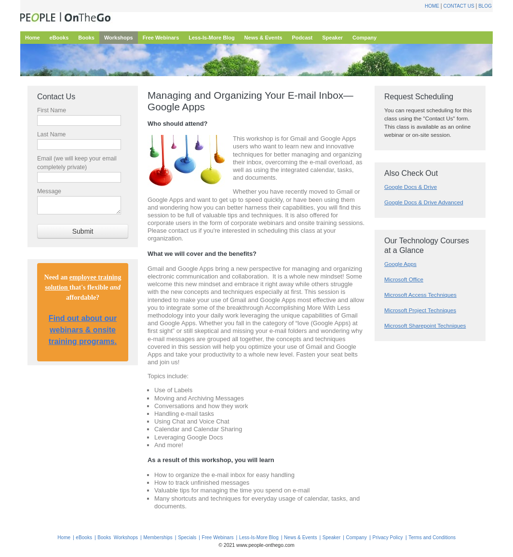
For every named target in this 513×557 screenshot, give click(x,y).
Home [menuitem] (32, 37)
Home (432, 6)
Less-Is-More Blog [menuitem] (211, 37)
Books (104, 537)
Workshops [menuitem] (118, 37)
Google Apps (400, 264)
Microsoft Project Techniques (420, 310)
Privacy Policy (388, 537)
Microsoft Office (403, 279)
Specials (187, 537)
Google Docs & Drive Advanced (423, 202)
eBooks (84, 537)
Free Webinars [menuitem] (161, 37)
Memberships (158, 537)
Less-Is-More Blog (259, 537)
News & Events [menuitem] (263, 37)
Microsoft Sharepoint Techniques (425, 325)
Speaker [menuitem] (332, 37)
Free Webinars (218, 537)
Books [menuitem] (86, 37)
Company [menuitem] (364, 37)
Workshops (126, 537)
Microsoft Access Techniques (420, 295)
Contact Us (459, 6)
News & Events (300, 537)
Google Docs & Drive (410, 187)
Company (356, 537)
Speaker (332, 537)
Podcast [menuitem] (302, 37)
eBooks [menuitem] (59, 37)
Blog (485, 6)
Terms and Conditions (432, 537)
